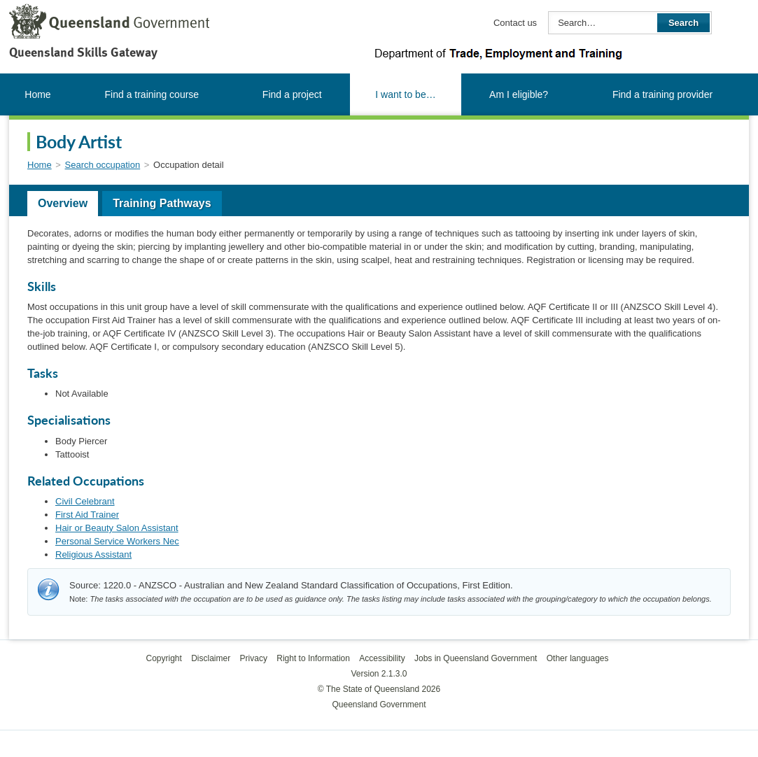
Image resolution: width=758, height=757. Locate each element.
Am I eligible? (518, 94)
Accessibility (382, 658)
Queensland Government (379, 704)
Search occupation (103, 165)
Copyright (163, 658)
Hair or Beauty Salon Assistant (116, 528)
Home (37, 94)
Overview (62, 203)
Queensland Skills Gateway (83, 52)
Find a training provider (662, 94)
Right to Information (313, 658)
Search (683, 22)
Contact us (515, 22)
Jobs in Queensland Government (475, 658)
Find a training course (152, 94)
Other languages (578, 658)
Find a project (292, 94)
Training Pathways (162, 203)
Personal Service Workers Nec (117, 541)
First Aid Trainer (87, 514)
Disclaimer (210, 658)
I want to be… (405, 94)
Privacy (253, 658)
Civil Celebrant (85, 501)
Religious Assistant (93, 554)
